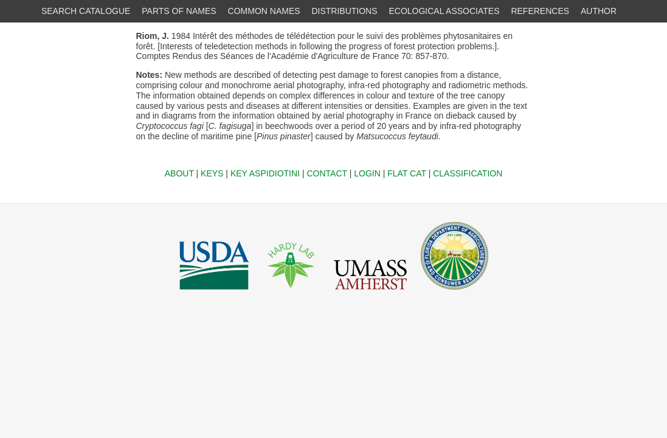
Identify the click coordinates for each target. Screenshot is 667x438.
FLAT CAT (406, 173)
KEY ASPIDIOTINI (265, 173)
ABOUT (179, 173)
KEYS (212, 173)
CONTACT (326, 173)
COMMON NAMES (264, 11)
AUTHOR (599, 11)
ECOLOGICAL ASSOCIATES (444, 11)
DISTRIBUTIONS (344, 11)
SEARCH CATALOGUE (86, 11)
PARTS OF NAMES (179, 11)
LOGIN (367, 173)
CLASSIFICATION (467, 173)
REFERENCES (540, 11)
